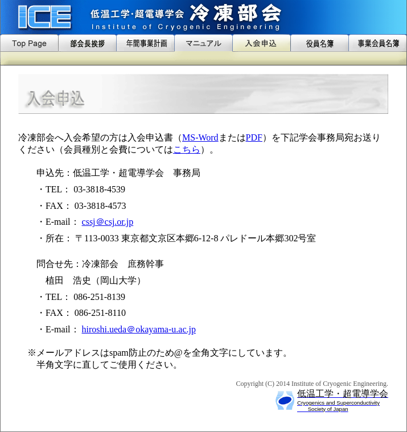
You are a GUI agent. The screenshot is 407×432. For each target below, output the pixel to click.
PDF (254, 137)
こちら (186, 149)
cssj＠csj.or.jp (108, 222)
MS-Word (200, 137)
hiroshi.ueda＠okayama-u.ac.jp (139, 329)
